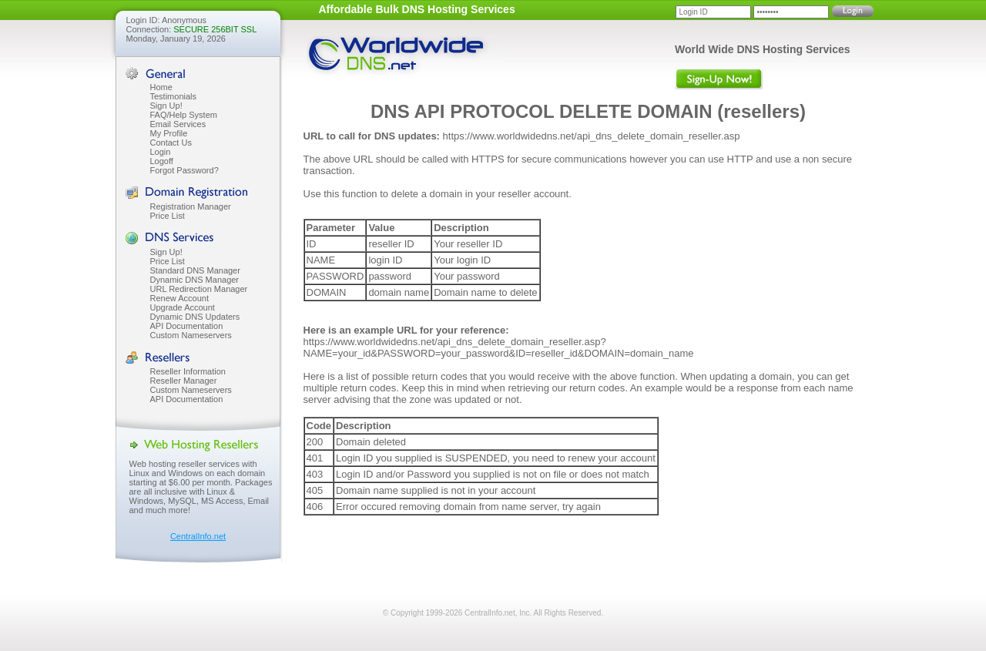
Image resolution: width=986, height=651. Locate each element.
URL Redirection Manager (199, 289)
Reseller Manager (183, 380)
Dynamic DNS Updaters (195, 316)
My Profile (169, 133)
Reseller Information (188, 371)
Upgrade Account (182, 307)
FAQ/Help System (183, 114)
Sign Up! (166, 105)
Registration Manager (190, 206)
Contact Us (171, 142)
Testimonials (173, 96)
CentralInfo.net (198, 536)
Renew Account (179, 298)
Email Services (178, 124)
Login (160, 151)
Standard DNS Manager (195, 270)
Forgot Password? (184, 170)
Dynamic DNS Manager (195, 279)
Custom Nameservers (191, 335)
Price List (167, 215)
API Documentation (186, 326)
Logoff (161, 161)
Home (161, 87)
